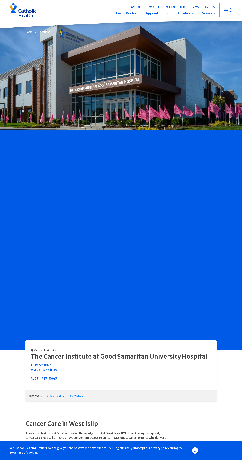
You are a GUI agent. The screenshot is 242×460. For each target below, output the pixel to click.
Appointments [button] (157, 13)
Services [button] (208, 13)
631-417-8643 (45, 378)
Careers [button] (210, 7)
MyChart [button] (136, 7)
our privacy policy (157, 448)
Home (28, 32)
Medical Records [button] (176, 7)
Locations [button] (185, 13)
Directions (54, 395)
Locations (44, 32)
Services (75, 395)
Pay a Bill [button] (154, 7)
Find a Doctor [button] (126, 13)
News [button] (195, 7)
